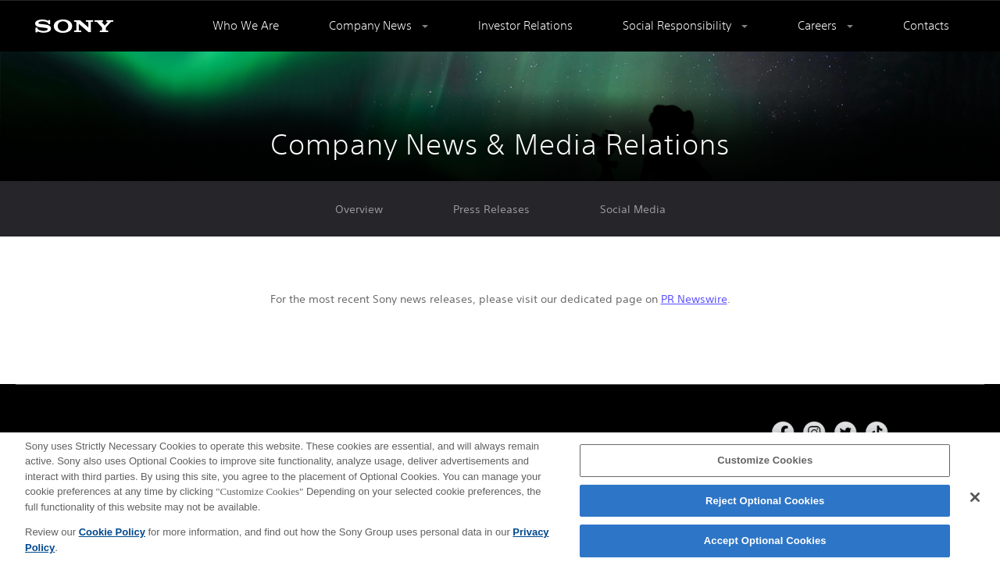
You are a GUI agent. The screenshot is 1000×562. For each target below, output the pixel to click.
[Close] (975, 501)
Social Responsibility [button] (678, 25)
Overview (359, 209)
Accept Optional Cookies (765, 544)
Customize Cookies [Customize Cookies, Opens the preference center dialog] (764, 464)
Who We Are (245, 25)
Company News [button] (372, 25)
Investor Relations (525, 25)
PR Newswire (694, 299)
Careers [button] (819, 25)
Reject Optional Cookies (765, 504)
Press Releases (491, 209)
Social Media (633, 209)
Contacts (926, 25)
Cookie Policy (112, 536)
